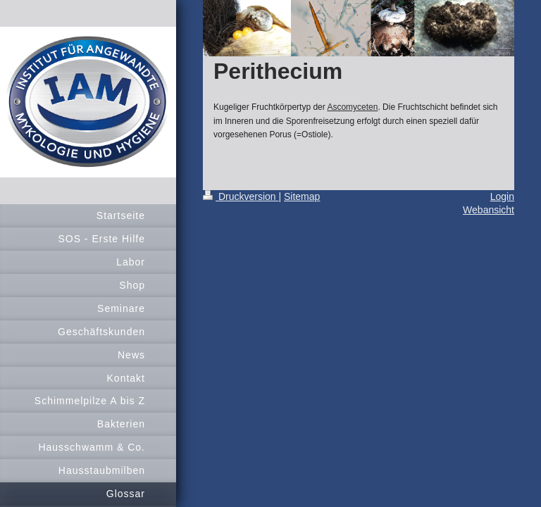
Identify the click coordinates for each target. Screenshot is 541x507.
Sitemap (302, 196)
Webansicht (488, 209)
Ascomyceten (352, 107)
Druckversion (240, 196)
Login (502, 196)
